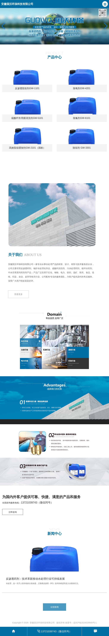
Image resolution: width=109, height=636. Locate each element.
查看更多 (18, 296)
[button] (105, 4)
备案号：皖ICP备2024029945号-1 (81, 622)
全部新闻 (54, 607)
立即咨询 (12, 512)
